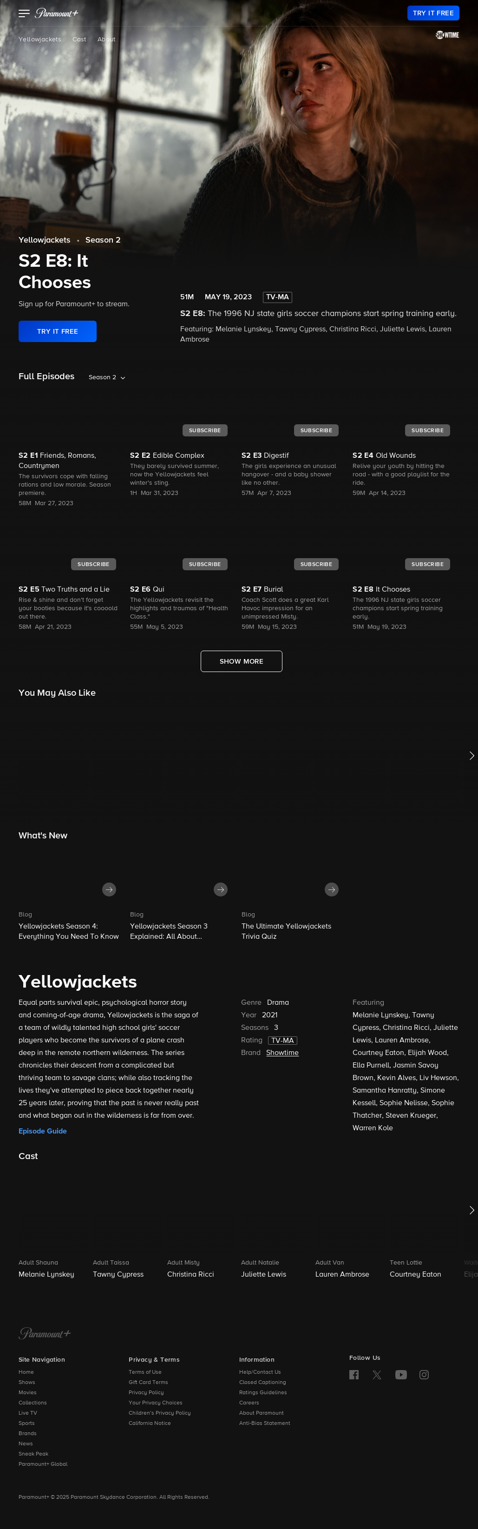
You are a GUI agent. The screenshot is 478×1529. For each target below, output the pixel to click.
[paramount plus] (57, 13)
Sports (27, 1423)
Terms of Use (145, 1372)
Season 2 (103, 240)
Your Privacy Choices (156, 1403)
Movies (28, 1393)
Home (26, 1372)
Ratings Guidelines (263, 1393)
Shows (27, 1382)
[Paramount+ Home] (45, 1334)
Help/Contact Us (260, 1372)
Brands (28, 1434)
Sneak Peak (33, 1454)
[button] (24, 14)
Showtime (282, 1053)
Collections (33, 1403)
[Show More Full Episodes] (242, 661)
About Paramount (261, 1413)
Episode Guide (43, 1131)
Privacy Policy (146, 1393)
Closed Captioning (262, 1382)
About (107, 39)
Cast (79, 39)
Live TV (28, 1413)
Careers (249, 1403)
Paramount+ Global (43, 1464)
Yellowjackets (40, 39)
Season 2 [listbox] (102, 377)
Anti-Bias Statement (264, 1423)
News (26, 1444)
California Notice (150, 1423)
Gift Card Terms (148, 1382)
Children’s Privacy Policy (160, 1413)
